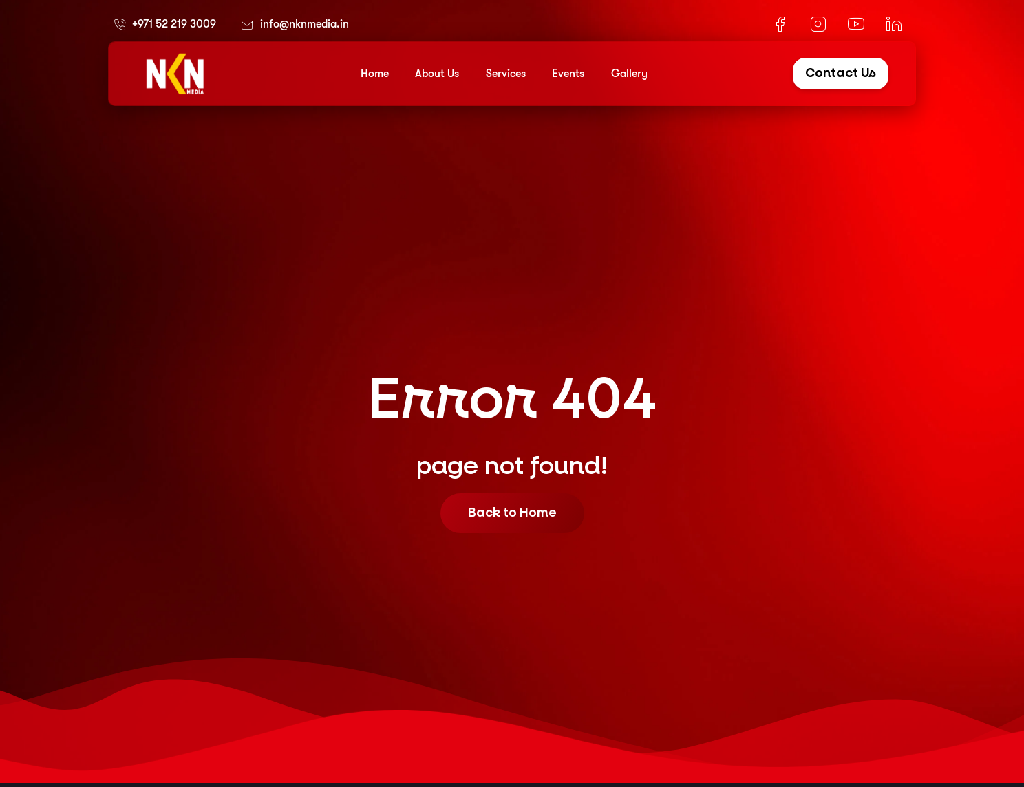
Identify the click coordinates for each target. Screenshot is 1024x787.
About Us (437, 73)
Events (568, 73)
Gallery (629, 73)
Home (375, 73)
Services (506, 73)
